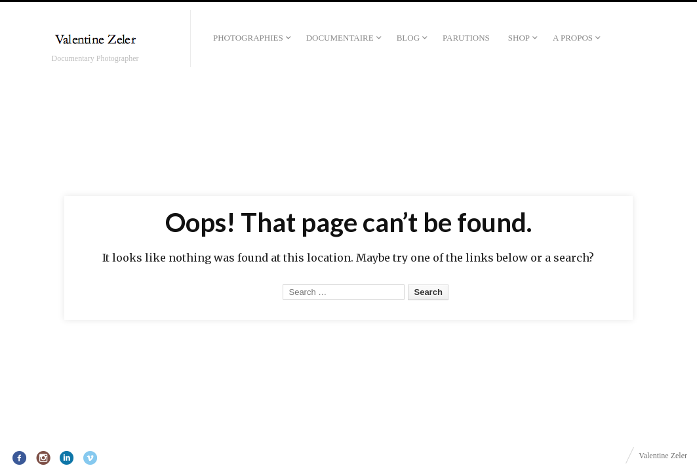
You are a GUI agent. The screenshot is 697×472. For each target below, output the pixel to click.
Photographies (248, 38)
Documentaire (340, 38)
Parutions (466, 38)
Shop (519, 38)
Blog (408, 38)
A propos (573, 38)
